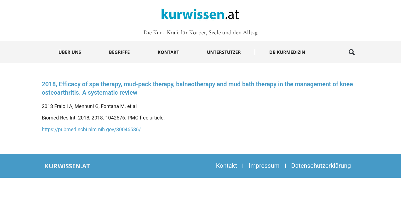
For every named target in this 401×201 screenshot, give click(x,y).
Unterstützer (224, 52)
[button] (351, 52)
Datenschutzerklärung (321, 165)
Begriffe (119, 52)
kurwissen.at (67, 166)
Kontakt (168, 52)
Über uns (69, 52)
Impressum (264, 165)
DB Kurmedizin (287, 52)
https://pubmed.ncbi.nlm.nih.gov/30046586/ (91, 129)
